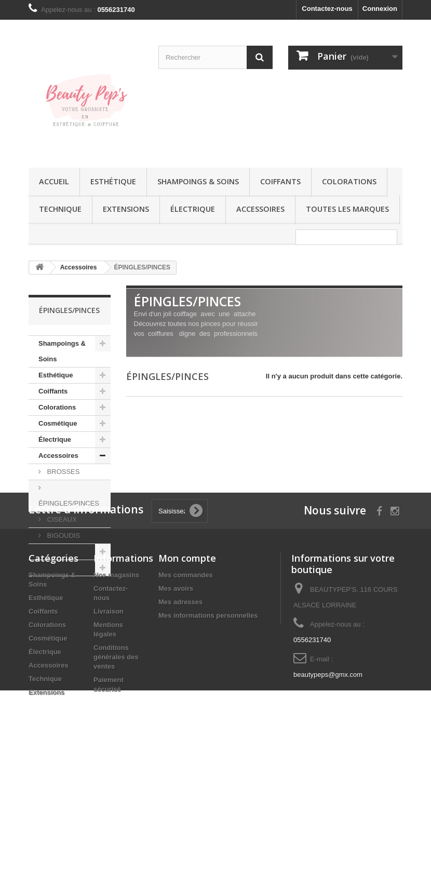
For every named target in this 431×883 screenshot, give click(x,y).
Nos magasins (116, 700)
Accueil (54, 181)
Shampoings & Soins (198, 181)
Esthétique (113, 181)
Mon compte (187, 683)
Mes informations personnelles (208, 740)
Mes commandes (185, 700)
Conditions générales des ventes (116, 782)
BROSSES (62, 472)
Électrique (192, 209)
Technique (60, 209)
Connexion (379, 8)
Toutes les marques (347, 209)
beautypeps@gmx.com (327, 800)
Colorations (349, 181)
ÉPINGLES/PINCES (68, 503)
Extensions (126, 209)
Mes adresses (180, 727)
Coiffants (280, 181)
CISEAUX (61, 519)
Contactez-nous (327, 8)
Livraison (108, 736)
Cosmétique (57, 423)
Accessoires (260, 209)
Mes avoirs (175, 713)
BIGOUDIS (62, 535)
